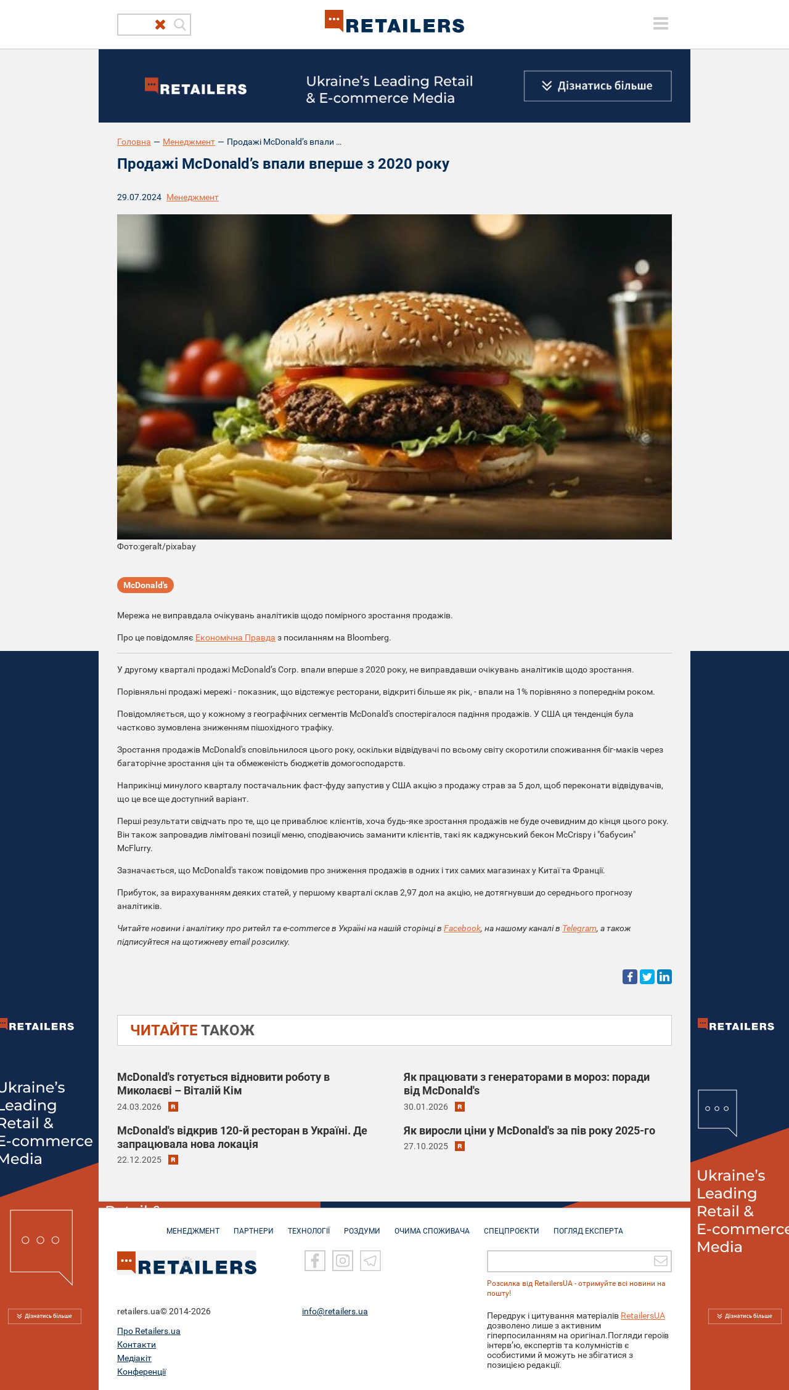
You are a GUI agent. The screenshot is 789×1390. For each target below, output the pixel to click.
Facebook (462, 928)
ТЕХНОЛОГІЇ (309, 1225)
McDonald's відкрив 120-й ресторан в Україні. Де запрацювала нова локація (242, 1137)
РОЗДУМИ (362, 1225)
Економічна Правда (235, 637)
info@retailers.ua (335, 1310)
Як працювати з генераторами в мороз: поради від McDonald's (527, 1083)
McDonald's (145, 585)
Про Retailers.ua (149, 1330)
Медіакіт (134, 1357)
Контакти (136, 1344)
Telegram (579, 928)
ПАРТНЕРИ (254, 1225)
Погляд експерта (588, 1225)
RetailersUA (643, 1315)
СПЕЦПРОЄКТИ (511, 1225)
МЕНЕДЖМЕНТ (192, 1225)
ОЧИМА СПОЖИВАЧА (432, 1225)
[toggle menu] (661, 23)
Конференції (141, 1371)
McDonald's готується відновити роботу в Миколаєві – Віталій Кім (223, 1083)
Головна (134, 142)
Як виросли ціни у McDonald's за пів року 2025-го (529, 1130)
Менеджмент (189, 142)
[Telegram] (370, 1260)
